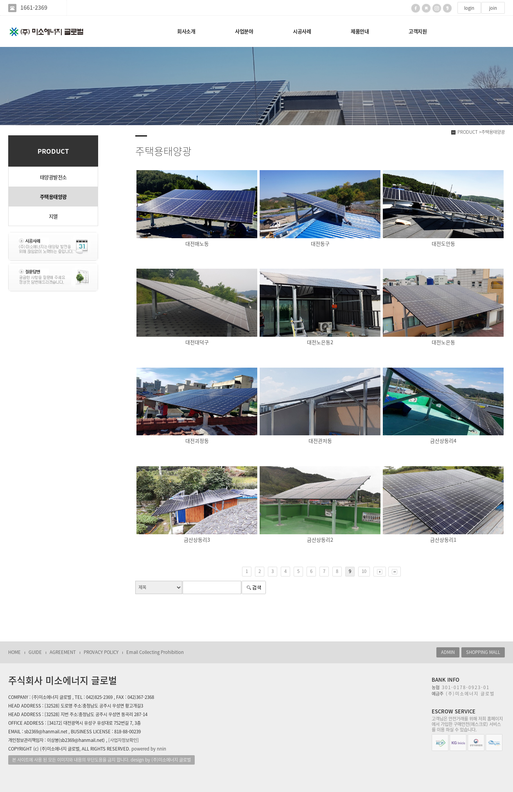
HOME (14, 652)
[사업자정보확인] (123, 740)
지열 (53, 216)
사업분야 (244, 31)
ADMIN (448, 652)
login (469, 8)
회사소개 (186, 31)
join (493, 8)
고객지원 (418, 31)
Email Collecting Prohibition (155, 652)
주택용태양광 (53, 196)
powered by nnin (148, 748)
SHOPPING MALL (483, 652)
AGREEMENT (63, 652)
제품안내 (360, 31)
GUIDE (35, 652)
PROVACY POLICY (101, 652)
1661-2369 (33, 8)
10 (364, 571)
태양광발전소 (53, 177)
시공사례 (302, 31)
